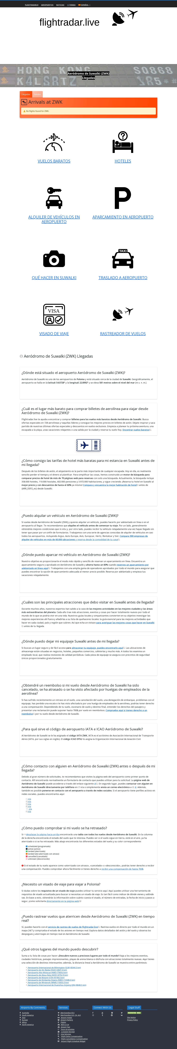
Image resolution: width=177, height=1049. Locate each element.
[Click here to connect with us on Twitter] (122, 1013)
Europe (25, 1020)
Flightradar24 (31, 5)
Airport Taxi (65, 1027)
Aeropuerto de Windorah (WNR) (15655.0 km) (47, 982)
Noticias (60, 5)
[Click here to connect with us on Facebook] (92, 1013)
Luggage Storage (68, 1032)
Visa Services (65, 1034)
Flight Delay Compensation (71, 1036)
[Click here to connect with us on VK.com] (122, 1015)
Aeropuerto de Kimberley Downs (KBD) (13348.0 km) (50, 980)
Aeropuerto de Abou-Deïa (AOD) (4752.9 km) (47, 975)
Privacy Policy (132, 1020)
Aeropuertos (47, 5)
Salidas (37, 94)
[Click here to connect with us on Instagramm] (93, 1015)
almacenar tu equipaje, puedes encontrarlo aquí (98, 647)
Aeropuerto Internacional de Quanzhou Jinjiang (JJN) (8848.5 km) (56, 985)
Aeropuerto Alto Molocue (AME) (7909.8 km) (46, 972)
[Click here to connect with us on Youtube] (102, 1013)
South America (28, 1015)
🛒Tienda (71, 5)
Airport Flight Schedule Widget (73, 1041)
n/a (28, 799)
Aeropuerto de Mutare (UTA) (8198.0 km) (45, 977)
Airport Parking (66, 1020)
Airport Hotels (66, 1017)
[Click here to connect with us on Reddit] (112, 1015)
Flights (63, 1022)
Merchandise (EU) (67, 1013)
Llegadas (26, 94)
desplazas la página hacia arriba (42, 834)
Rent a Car (64, 1024)
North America (28, 1024)
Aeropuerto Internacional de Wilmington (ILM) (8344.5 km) (53, 967)
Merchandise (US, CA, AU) (70, 1015)
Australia (25, 1013)
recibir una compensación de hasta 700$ (122, 868)
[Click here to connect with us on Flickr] (112, 1013)
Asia (23, 1017)
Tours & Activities (67, 1029)
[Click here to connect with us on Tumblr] (102, 1015)
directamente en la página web (63, 901)
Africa (24, 1022)
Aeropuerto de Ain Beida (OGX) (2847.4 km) (46, 970)
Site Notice (131, 1017)
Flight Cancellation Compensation (74, 1039)
